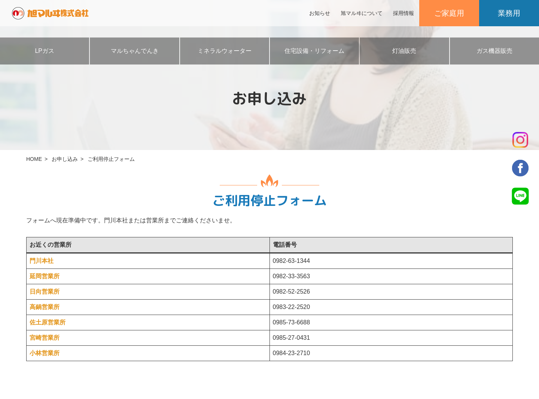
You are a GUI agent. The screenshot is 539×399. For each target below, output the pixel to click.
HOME (34, 159)
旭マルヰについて (362, 13)
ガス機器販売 (494, 51)
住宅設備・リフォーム (314, 51)
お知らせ (319, 13)
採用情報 (403, 13)
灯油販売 (404, 51)
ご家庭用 (449, 13)
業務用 (509, 13)
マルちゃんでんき (135, 51)
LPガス (44, 51)
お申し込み (65, 159)
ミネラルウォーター (225, 51)
